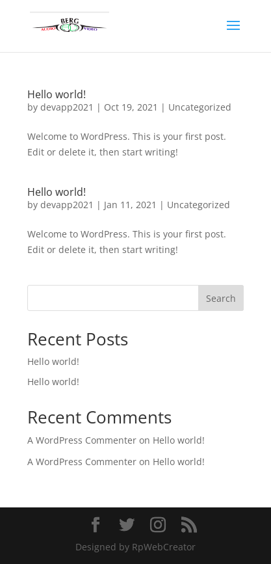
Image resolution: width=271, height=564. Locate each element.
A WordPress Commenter (81, 440)
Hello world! (56, 94)
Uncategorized (199, 107)
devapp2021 (67, 107)
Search (221, 298)
